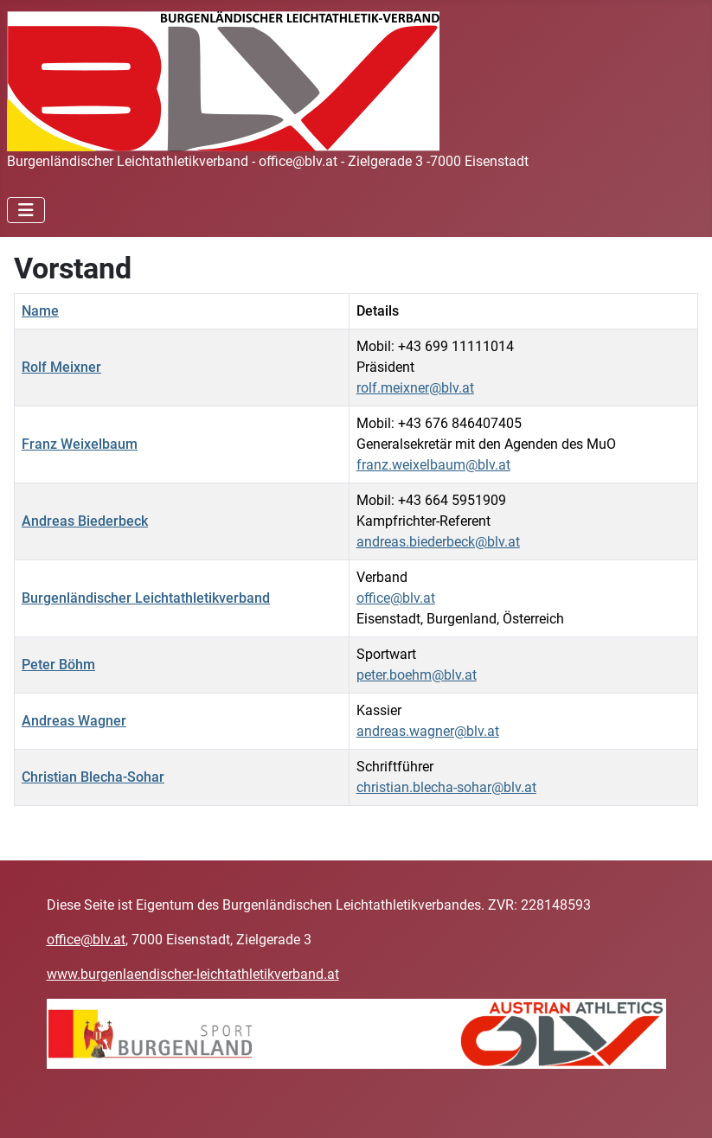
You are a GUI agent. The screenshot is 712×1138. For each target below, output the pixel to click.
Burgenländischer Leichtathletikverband (146, 598)
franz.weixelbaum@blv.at (433, 465)
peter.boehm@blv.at (416, 675)
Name (40, 311)
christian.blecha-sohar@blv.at (446, 787)
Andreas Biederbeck (85, 521)
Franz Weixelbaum (80, 444)
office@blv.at (395, 598)
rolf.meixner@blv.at (415, 388)
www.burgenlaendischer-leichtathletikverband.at (193, 974)
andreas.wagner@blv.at (427, 731)
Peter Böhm (58, 664)
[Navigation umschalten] (26, 210)
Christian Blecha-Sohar (93, 777)
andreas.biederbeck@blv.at (438, 542)
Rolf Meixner (61, 367)
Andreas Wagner (74, 721)
